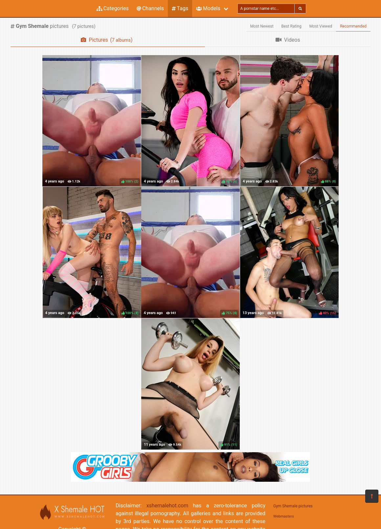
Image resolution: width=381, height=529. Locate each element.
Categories (113, 8)
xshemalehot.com (167, 505)
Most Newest (262, 26)
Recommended (353, 26)
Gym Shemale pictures (293, 506)
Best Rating (291, 26)
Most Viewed (320, 26)
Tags (180, 8)
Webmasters (283, 516)
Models (208, 8)
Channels (150, 8)
